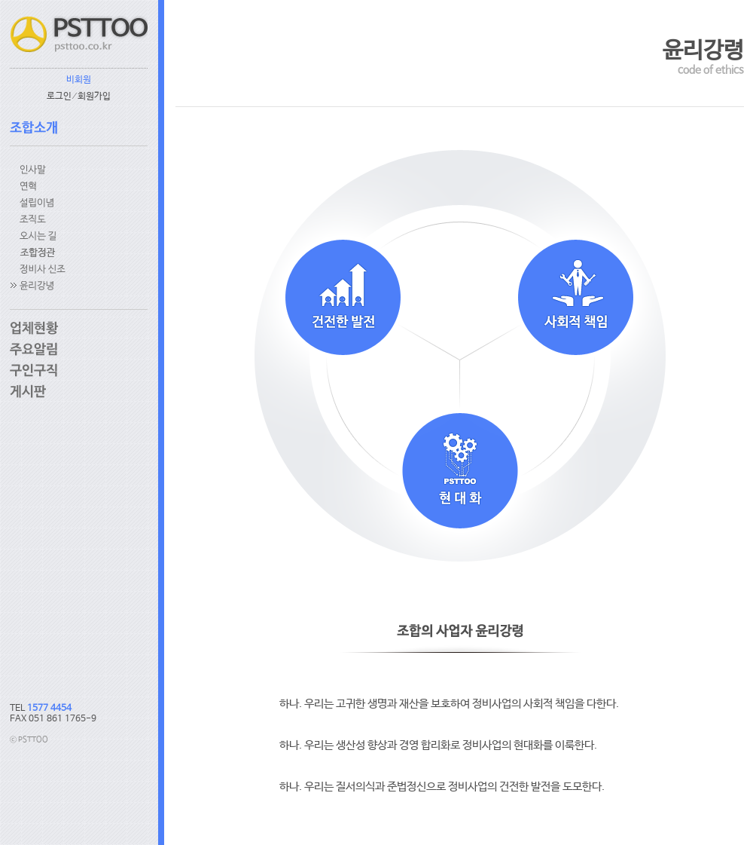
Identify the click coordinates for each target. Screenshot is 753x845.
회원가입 (94, 96)
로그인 (59, 96)
